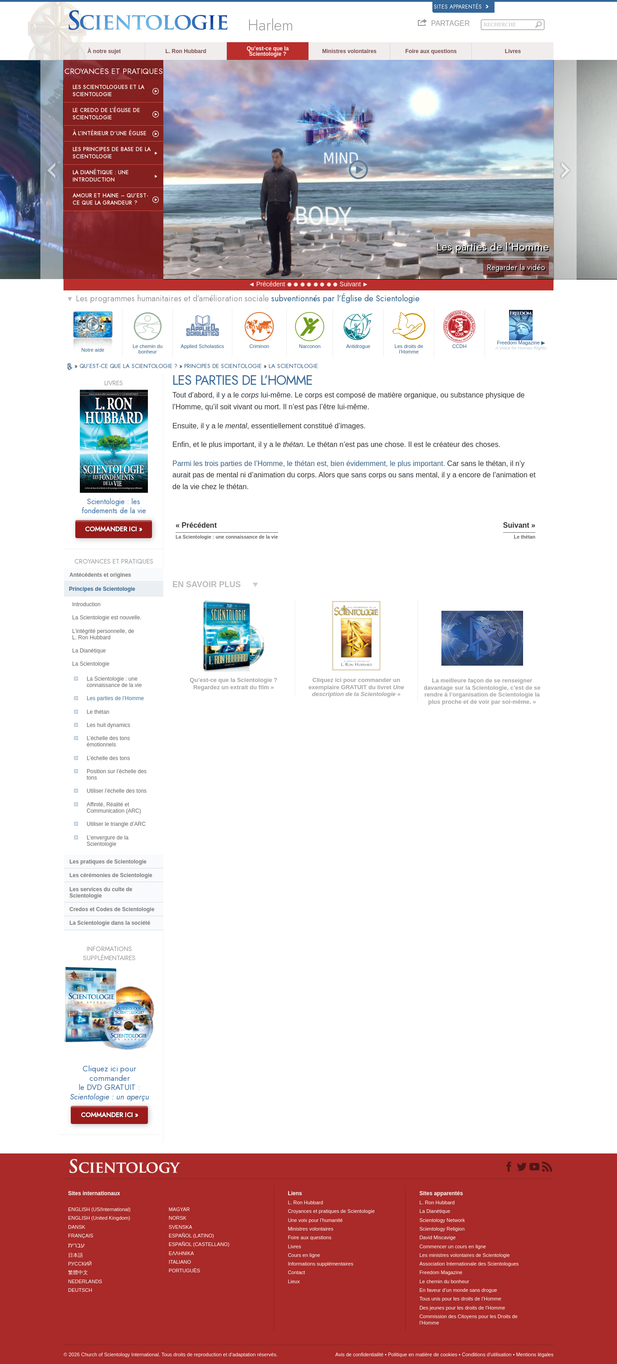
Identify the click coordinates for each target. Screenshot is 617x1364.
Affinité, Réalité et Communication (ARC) (114, 807)
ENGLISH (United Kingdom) (99, 1218)
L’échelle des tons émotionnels (108, 741)
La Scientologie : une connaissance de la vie (114, 682)
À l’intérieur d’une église (110, 133)
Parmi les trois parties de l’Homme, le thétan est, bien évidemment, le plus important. (308, 463)
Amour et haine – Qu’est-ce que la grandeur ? (110, 199)
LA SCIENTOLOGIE (293, 366)
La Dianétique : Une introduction (101, 176)
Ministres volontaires (349, 51)
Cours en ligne (304, 1255)
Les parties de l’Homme (115, 698)
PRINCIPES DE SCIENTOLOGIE (224, 366)
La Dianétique (89, 651)
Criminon (259, 329)
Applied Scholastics (202, 329)
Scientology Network (442, 1220)
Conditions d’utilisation (486, 1354)
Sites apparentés (461, 7)
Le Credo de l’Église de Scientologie (106, 114)
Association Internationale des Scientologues (469, 1263)
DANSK (76, 1227)
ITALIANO (180, 1262)
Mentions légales (534, 1354)
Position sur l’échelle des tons (117, 774)
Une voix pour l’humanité (315, 1220)
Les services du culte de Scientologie (100, 892)
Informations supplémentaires (320, 1263)
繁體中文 (78, 1272)
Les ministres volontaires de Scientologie (464, 1255)
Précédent (270, 284)
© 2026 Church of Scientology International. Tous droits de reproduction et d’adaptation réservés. (171, 1354)
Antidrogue (358, 329)
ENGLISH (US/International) (99, 1209)
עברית (76, 1245)
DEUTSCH (80, 1290)
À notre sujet (104, 51)
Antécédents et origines (100, 575)
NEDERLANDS (85, 1281)
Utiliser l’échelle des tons (117, 791)
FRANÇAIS (80, 1235)
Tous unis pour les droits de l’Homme (460, 1298)
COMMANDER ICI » (113, 529)
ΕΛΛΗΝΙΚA (181, 1253)
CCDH (459, 329)
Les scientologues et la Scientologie (108, 90)
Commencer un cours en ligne (452, 1246)
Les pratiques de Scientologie (108, 862)
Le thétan (98, 712)
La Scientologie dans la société (109, 923)
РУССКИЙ (80, 1263)
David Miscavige (437, 1237)
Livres (513, 51)
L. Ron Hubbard (186, 51)
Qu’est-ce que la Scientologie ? (268, 51)
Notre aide (92, 350)
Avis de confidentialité (359, 1354)
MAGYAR (179, 1209)
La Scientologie (90, 664)
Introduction (86, 604)
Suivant (350, 284)
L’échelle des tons (108, 758)
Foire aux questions (430, 51)
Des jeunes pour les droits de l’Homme (462, 1307)
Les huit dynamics (108, 725)
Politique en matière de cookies (422, 1354)
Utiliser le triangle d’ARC (116, 824)
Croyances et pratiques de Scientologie (331, 1211)
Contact (296, 1272)
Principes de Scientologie (102, 589)
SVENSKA (180, 1227)
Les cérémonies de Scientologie (110, 875)
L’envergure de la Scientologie (107, 840)
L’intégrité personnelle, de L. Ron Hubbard (103, 634)
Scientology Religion (442, 1229)
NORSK (177, 1218)
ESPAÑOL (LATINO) (191, 1235)
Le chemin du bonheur (147, 331)
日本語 (75, 1255)
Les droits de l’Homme (408, 331)
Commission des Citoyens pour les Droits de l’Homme (468, 1319)
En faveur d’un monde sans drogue (458, 1290)
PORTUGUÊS (184, 1270)
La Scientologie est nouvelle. (107, 617)
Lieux (293, 1281)
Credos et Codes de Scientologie (111, 909)
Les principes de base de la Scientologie (112, 153)
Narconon (309, 329)
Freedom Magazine (521, 345)
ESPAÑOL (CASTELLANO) (199, 1244)
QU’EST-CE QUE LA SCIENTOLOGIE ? (129, 366)
